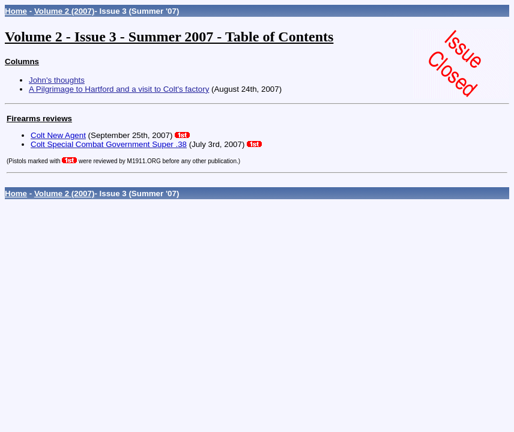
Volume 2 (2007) (64, 11)
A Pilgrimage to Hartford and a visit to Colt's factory (119, 89)
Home (16, 11)
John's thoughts (57, 80)
